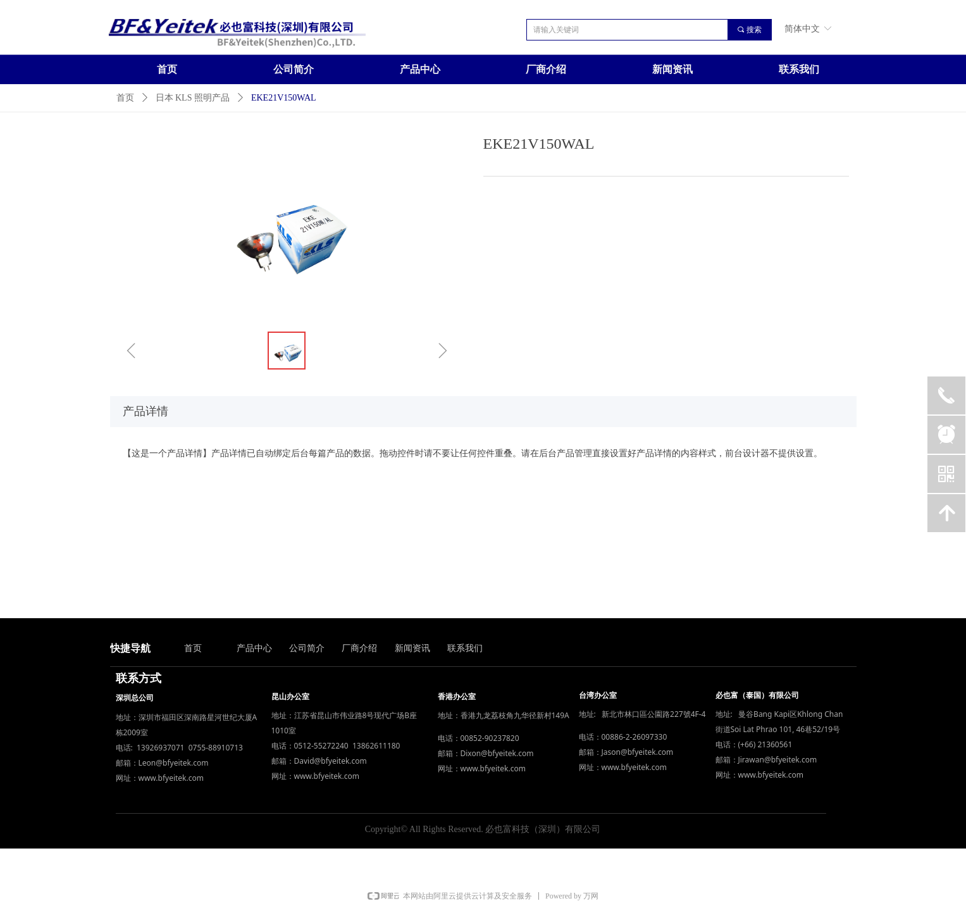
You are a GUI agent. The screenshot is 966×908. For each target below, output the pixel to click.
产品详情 (145, 411)
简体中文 (802, 28)
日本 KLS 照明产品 (193, 98)
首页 (125, 98)
